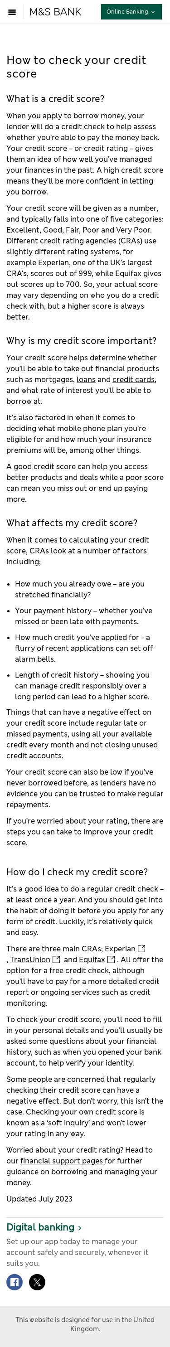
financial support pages (62, 1161)
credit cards (133, 379)
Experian (120, 949)
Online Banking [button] (134, 11)
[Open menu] (14, 12)
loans (86, 379)
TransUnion (30, 959)
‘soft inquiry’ (68, 1123)
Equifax (92, 959)
